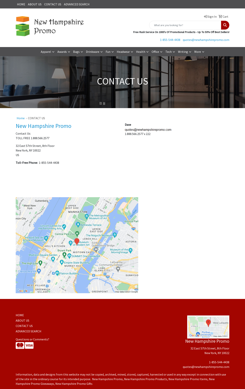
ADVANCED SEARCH (77, 4)
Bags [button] (76, 52)
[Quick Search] (185, 25)
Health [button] (140, 52)
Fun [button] (108, 52)
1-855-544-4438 (170, 40)
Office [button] (155, 52)
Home (21, 118)
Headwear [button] (123, 52)
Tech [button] (168, 52)
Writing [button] (183, 52)
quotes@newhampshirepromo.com (206, 40)
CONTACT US (52, 4)
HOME (21, 4)
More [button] (197, 52)
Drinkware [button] (92, 52)
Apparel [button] (46, 52)
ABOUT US (35, 4)
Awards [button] (62, 52)
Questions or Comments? (32, 339)
